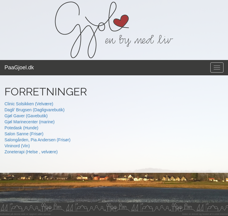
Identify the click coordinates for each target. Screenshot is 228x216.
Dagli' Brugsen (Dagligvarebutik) (34, 109)
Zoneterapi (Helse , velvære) (31, 151)
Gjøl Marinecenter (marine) (29, 121)
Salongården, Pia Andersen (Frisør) (37, 139)
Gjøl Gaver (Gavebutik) (26, 115)
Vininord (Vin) (17, 145)
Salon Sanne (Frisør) (23, 133)
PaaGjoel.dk (19, 67)
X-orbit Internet (220, 214)
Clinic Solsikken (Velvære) (28, 103)
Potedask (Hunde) (21, 127)
